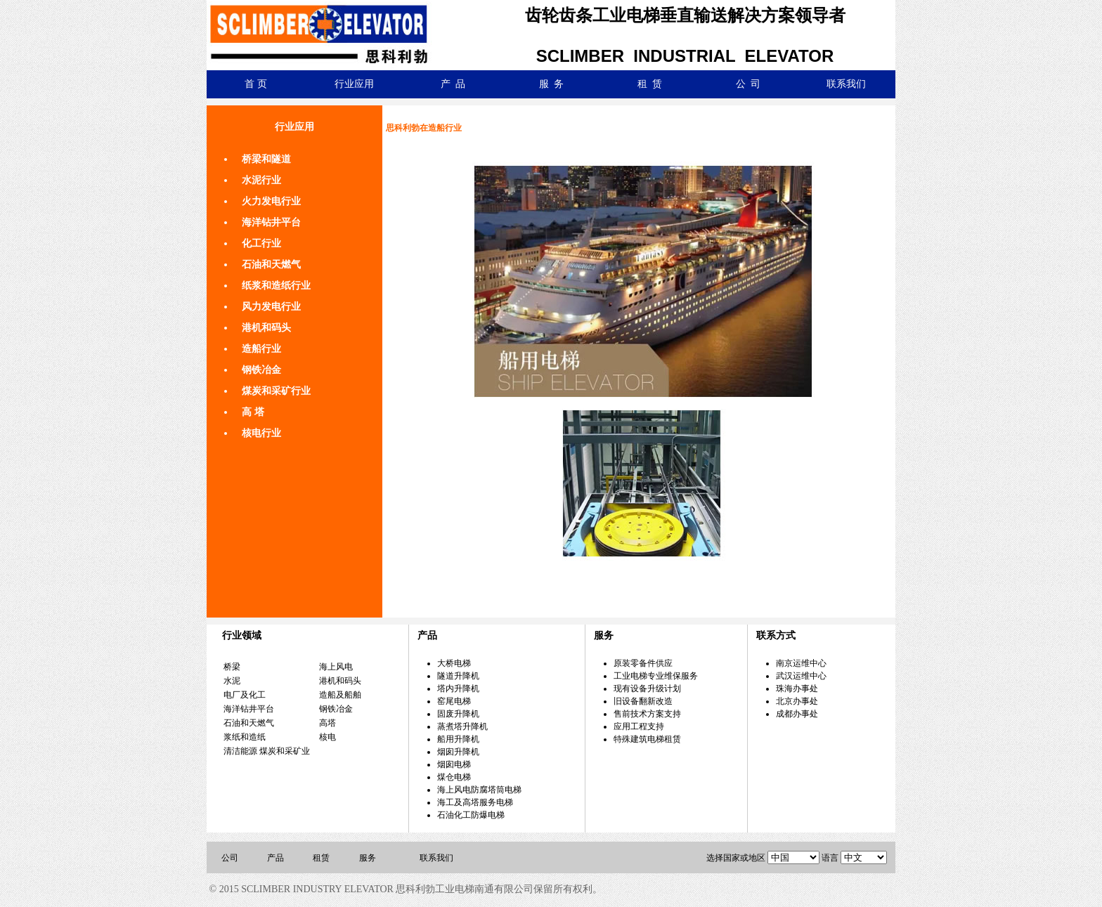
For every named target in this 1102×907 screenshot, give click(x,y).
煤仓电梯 (454, 777)
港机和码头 (266, 327)
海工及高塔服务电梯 (475, 802)
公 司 (748, 84)
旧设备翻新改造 (643, 701)
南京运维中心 (801, 663)
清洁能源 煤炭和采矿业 (266, 751)
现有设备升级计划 (647, 688)
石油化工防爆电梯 (471, 815)
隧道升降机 (458, 676)
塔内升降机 (458, 688)
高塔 (327, 723)
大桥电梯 (454, 663)
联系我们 (846, 84)
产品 (275, 858)
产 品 (453, 84)
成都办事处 (797, 714)
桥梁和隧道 (266, 159)
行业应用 (354, 84)
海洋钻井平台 (271, 222)
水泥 (231, 681)
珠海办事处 (797, 688)
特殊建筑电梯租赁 (647, 739)
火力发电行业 (271, 201)
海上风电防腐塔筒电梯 (479, 790)
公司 (229, 858)
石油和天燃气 (271, 264)
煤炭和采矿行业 (276, 391)
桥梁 (231, 667)
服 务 (551, 84)
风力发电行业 (271, 306)
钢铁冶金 (261, 370)
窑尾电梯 (454, 701)
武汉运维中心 (801, 676)
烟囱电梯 (454, 764)
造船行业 (261, 349)
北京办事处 (797, 701)
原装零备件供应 (643, 663)
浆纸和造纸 (244, 737)
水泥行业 (261, 180)
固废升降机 (458, 714)
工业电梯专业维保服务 (656, 676)
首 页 (256, 84)
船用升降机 (458, 739)
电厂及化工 (244, 695)
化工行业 (261, 243)
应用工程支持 (639, 726)
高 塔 (253, 412)
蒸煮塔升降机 (462, 726)
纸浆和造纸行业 (276, 285)
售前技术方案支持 (647, 714)
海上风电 (336, 667)
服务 (367, 858)
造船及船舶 (340, 695)
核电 (327, 737)
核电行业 (261, 433)
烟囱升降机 (458, 752)
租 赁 (649, 84)
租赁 (321, 858)
